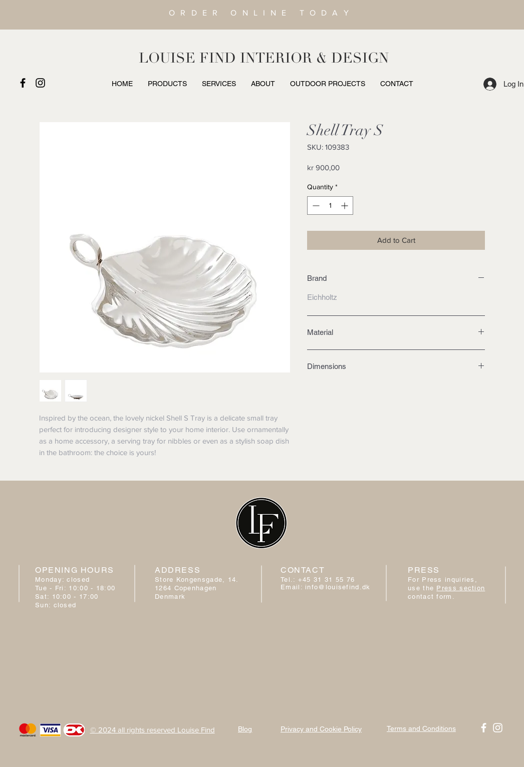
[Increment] (345, 205)
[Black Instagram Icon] (40, 83)
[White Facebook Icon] (483, 727)
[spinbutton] (330, 205)
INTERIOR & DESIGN (314, 58)
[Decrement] (315, 205)
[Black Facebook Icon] (23, 83)
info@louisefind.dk (337, 587)
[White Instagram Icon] (497, 727)
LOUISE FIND (187, 58)
